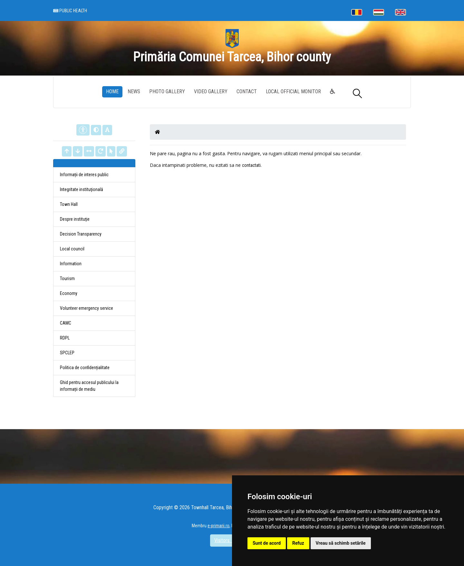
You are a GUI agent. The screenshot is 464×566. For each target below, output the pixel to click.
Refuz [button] (298, 543)
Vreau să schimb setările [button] (341, 543)
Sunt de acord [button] (267, 543)
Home (112, 91)
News (134, 91)
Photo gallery (167, 91)
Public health (70, 11)
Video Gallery (210, 91)
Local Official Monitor (293, 91)
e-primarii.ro (218, 525)
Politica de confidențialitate (85, 367)
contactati (251, 165)
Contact (247, 91)
